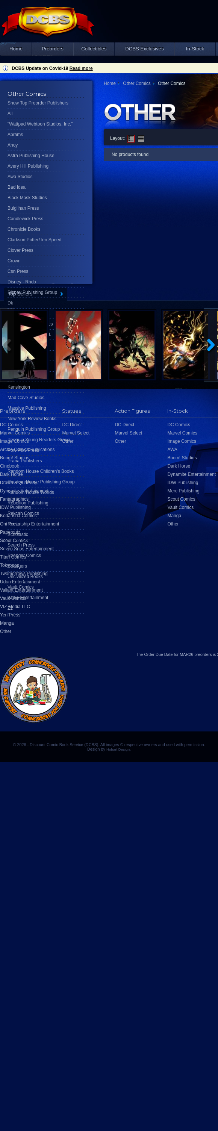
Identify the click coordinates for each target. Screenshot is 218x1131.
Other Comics (136, 83)
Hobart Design (118, 749)
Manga (7, 623)
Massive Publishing (27, 408)
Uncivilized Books (25, 576)
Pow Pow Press (23, 450)
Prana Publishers (25, 460)
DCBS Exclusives (144, 48)
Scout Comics (181, 499)
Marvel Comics (182, 433)
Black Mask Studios (27, 197)
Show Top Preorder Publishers (38, 103)
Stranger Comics (24, 555)
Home (16, 48)
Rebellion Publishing (28, 503)
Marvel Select (128, 433)
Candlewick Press (25, 218)
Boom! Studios (182, 457)
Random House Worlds (31, 492)
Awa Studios (20, 176)
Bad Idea (17, 187)
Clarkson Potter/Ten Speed (34, 239)
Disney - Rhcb (22, 282)
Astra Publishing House (31, 155)
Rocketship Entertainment (33, 524)
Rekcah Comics (23, 513)
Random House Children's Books (41, 471)
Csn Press (18, 271)
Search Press (21, 545)
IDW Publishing (182, 482)
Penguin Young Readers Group (39, 439)
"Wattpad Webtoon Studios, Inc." (40, 124)
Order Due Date (158, 654)
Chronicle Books (24, 229)
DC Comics (178, 424)
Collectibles (93, 48)
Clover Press (20, 250)
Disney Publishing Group (32, 292)
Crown (14, 260)
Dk (10, 303)
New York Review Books (32, 418)
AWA (172, 449)
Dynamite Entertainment (191, 474)
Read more (81, 68)
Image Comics (181, 441)
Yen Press (10, 615)
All (10, 113)
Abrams (15, 134)
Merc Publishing (183, 491)
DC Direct (124, 424)
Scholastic (18, 534)
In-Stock (195, 48)
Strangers (17, 566)
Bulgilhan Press (23, 208)
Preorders (53, 48)
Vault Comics (21, 587)
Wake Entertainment (28, 597)
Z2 (10, 608)
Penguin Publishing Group (34, 429)
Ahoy (13, 145)
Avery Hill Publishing (28, 166)
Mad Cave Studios (26, 397)
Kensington (19, 387)
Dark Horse (178, 466)
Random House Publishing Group (41, 481)
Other (5, 631)
